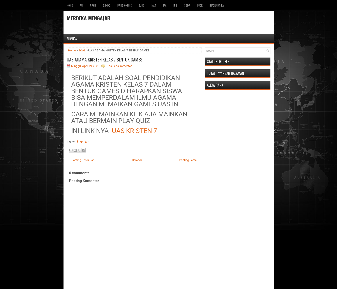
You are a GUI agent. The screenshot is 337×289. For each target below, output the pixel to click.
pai (81, 5)
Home (70, 5)
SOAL (82, 50)
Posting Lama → (189, 160)
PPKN (93, 5)
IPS (175, 5)
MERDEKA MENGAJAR (88, 18)
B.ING (142, 5)
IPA (164, 5)
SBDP (187, 5)
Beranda (72, 38)
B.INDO (106, 5)
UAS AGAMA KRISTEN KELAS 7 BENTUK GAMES (104, 59)
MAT (154, 5)
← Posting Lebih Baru (81, 160)
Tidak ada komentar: (119, 66)
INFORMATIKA (217, 5)
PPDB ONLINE (124, 5)
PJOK (200, 5)
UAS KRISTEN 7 (134, 131)
